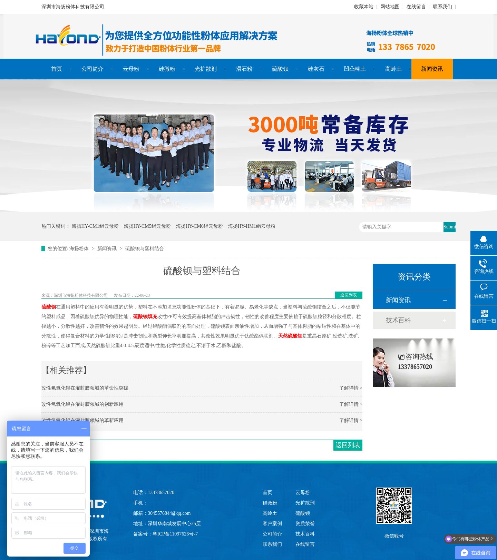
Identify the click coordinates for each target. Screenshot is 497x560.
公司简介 (92, 69)
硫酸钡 (280, 69)
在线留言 (416, 6)
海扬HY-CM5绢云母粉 (147, 226)
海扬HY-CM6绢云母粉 (199, 226)
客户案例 (272, 523)
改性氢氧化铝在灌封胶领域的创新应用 (82, 404)
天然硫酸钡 (290, 335)
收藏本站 (363, 6)
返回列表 (348, 295)
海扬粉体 (79, 248)
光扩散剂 (206, 69)
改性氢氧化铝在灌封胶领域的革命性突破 (84, 388)
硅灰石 (316, 69)
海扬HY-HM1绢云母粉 (251, 226)
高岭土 (393, 69)
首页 (56, 69)
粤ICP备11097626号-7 (175, 534)
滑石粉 (244, 69)
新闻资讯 (432, 69)
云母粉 (131, 69)
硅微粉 (167, 69)
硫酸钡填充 (145, 316)
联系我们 (442, 6)
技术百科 (398, 320)
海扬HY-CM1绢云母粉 (95, 226)
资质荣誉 (305, 523)
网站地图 (390, 6)
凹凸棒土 (355, 69)
